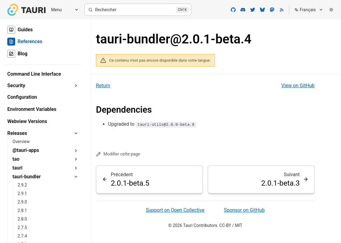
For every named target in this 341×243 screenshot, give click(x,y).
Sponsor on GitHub (244, 210)
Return (103, 85)
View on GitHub (298, 85)
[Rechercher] (137, 10)
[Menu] (63, 10)
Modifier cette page (118, 154)
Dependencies (124, 109)
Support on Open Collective (175, 210)
